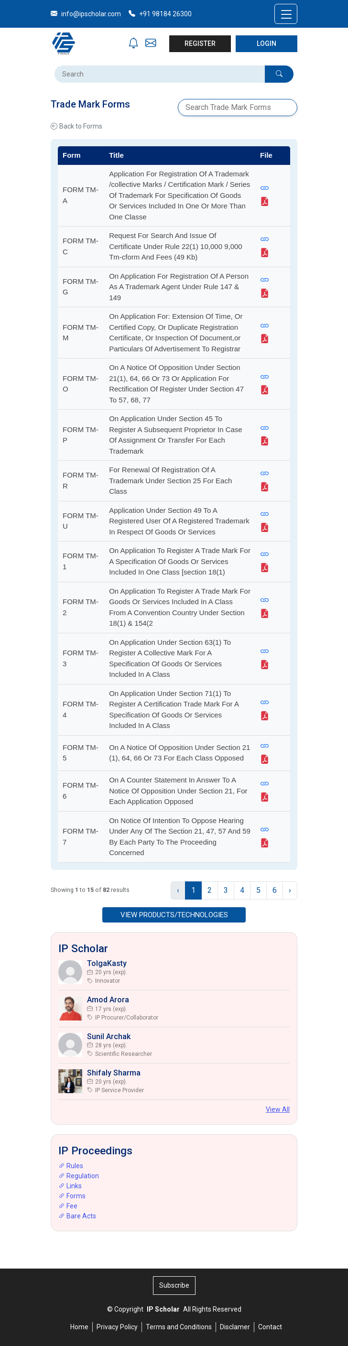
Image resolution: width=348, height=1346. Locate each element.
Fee (67, 1206)
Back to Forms (76, 126)
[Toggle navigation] (285, 14)
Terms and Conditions (179, 1327)
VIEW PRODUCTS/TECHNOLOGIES (174, 915)
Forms (72, 1196)
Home (79, 1327)
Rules (70, 1166)
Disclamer (235, 1327)
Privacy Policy (117, 1327)
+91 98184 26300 (160, 14)
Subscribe (174, 1285)
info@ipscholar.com (86, 14)
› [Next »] (290, 890)
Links (70, 1186)
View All (278, 1109)
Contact (270, 1327)
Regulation (78, 1176)
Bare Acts (77, 1216)
